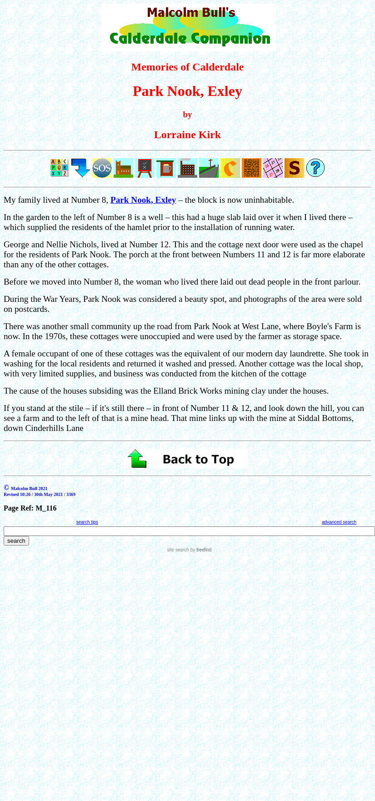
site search (178, 549)
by (200, 549)
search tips (87, 522)
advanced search (339, 522)
